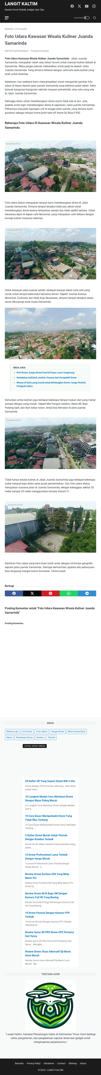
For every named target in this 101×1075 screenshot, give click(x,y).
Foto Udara (41, 731)
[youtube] (86, 6)
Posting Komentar (40, 51)
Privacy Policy (34, 1063)
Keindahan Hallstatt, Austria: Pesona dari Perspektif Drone (47, 377)
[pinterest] (50, 593)
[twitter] (79, 6)
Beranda (19, 1063)
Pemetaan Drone (24, 737)
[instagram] (94, 6)
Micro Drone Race (76, 731)
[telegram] (87, 593)
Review (40, 737)
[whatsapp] (69, 593)
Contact (61, 1063)
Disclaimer (49, 1063)
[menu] (9, 18)
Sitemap (73, 1063)
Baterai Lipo (12, 731)
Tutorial (51, 737)
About (83, 1063)
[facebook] (72, 6)
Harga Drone (57, 731)
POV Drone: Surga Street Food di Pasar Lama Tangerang (45, 372)
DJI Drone (27, 731)
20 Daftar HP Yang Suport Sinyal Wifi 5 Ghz (50, 781)
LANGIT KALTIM (21, 3)
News (9, 737)
